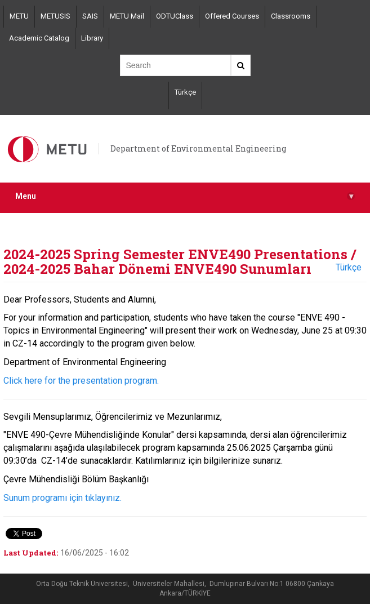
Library (92, 38)
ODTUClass (174, 16)
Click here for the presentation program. (81, 380)
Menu (185, 196)
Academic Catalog (39, 38)
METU (19, 16)
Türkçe (185, 92)
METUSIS (55, 16)
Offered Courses (232, 16)
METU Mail (127, 16)
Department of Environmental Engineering (198, 148)
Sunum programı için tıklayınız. (62, 497)
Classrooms (290, 16)
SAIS (90, 16)
